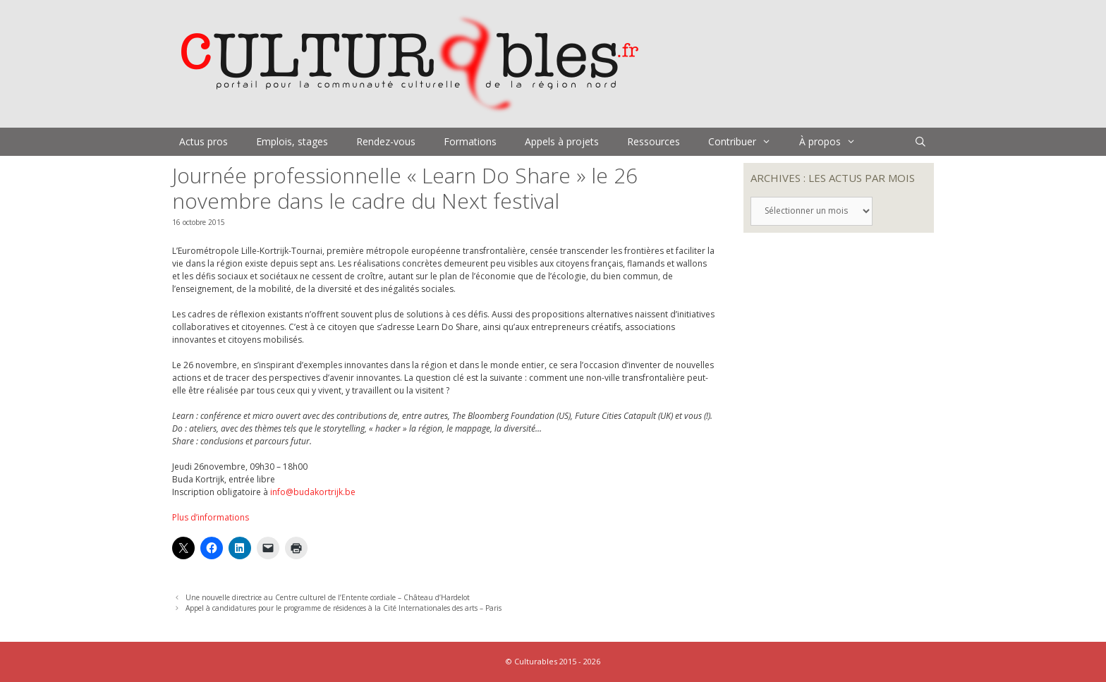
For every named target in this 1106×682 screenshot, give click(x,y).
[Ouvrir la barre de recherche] (920, 142)
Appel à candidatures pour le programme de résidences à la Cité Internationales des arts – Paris (344, 608)
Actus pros (203, 141)
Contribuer (746, 142)
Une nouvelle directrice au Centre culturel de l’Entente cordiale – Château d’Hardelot (328, 597)
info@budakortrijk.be (313, 492)
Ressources (653, 141)
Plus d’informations (210, 517)
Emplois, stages (292, 141)
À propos (834, 142)
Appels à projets (562, 141)
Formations (470, 141)
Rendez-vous (385, 141)
